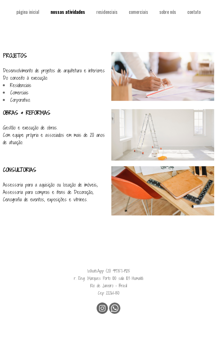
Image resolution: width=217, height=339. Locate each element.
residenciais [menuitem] (107, 11)
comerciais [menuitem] (138, 11)
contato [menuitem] (194, 11)
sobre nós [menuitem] (167, 11)
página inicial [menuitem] (27, 11)
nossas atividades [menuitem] (68, 11)
